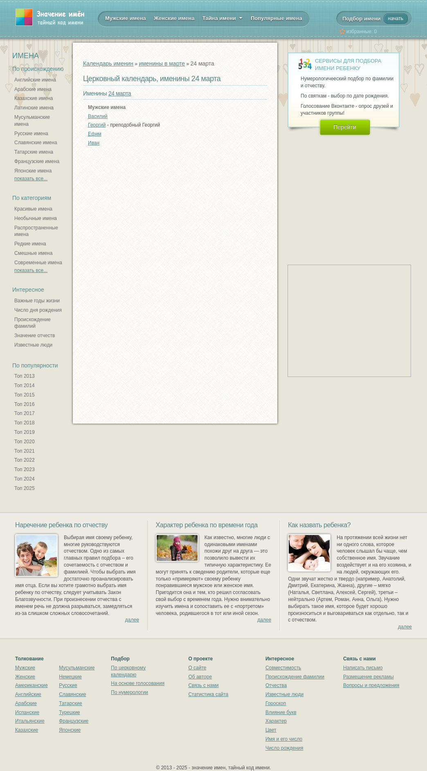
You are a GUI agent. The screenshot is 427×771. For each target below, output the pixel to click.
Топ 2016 (24, 404)
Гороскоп (275, 703)
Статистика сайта (208, 694)
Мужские (25, 668)
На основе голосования (137, 683)
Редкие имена (30, 244)
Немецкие (70, 677)
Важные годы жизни (37, 301)
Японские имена (33, 171)
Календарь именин (108, 63)
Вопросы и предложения (371, 685)
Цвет (270, 730)
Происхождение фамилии (294, 677)
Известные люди (33, 345)
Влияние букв (281, 712)
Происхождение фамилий (32, 323)
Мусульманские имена (32, 120)
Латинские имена (34, 108)
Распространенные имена (36, 231)
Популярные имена (276, 18)
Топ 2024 (24, 479)
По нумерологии (129, 692)
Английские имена (35, 80)
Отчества (276, 685)
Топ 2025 (24, 488)
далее (132, 620)
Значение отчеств (34, 335)
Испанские (27, 712)
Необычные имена (35, 218)
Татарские (70, 703)
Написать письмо (362, 668)
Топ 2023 (24, 469)
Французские (73, 721)
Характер (276, 721)
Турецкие (69, 712)
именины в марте (162, 63)
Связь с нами (203, 685)
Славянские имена (35, 142)
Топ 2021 (24, 451)
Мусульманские (76, 668)
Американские (31, 685)
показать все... (30, 178)
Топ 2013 (24, 376)
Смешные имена (33, 253)
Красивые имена (33, 209)
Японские (70, 730)
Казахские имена (33, 98)
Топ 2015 (24, 395)
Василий (98, 116)
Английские (28, 694)
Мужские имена (125, 18)
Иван (93, 143)
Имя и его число (283, 739)
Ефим (94, 134)
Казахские (26, 730)
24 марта (119, 93)
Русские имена (31, 133)
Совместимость (283, 668)
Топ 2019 (24, 432)
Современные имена (38, 262)
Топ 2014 (24, 385)
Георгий (97, 125)
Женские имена (174, 18)
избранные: (361, 31)
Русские (68, 685)
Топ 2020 (24, 441)
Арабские (26, 703)
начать (395, 18)
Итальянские (30, 721)
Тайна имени (222, 17)
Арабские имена (33, 89)
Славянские (72, 694)
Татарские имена (33, 152)
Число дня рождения (38, 310)
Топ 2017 (24, 413)
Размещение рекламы (368, 677)
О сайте (197, 668)
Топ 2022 (24, 460)
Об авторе (200, 677)
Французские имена (36, 161)
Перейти (344, 127)
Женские (25, 677)
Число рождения (284, 748)
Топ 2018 (24, 423)
